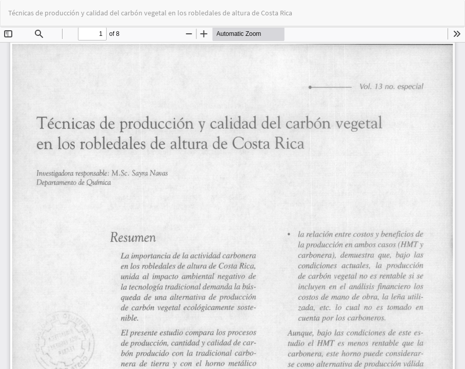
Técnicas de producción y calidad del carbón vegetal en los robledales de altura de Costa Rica (150, 12)
